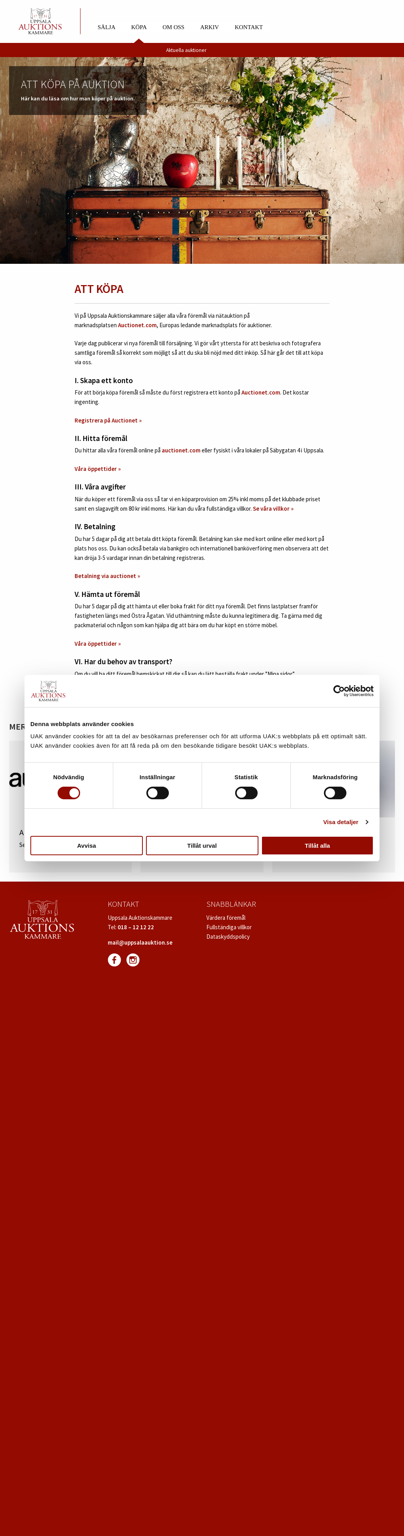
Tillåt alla (317, 845)
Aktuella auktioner (186, 50)
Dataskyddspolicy (228, 936)
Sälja (107, 27)
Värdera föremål (225, 917)
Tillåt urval (202, 845)
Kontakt (249, 27)
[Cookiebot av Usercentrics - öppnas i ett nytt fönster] (339, 691)
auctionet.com (181, 450)
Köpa (139, 27)
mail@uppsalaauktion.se (140, 942)
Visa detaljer (340, 822)
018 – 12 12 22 (136, 927)
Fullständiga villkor (229, 927)
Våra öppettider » (98, 468)
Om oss (173, 27)
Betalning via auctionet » (108, 576)
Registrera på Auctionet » (108, 420)
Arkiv (209, 27)
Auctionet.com (137, 325)
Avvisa (86, 845)
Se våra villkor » (273, 508)
